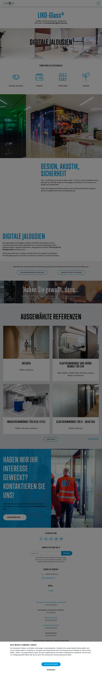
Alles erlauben (51, 664)
